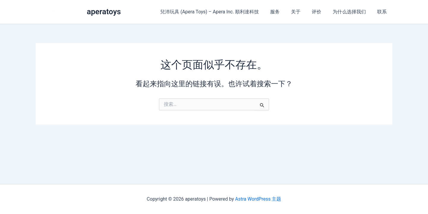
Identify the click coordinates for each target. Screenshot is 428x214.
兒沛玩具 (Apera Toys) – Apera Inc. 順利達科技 (219, 12)
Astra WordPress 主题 (258, 199)
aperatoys (104, 11)
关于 (302, 12)
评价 (321, 12)
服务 (283, 12)
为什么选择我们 (352, 12)
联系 (383, 12)
